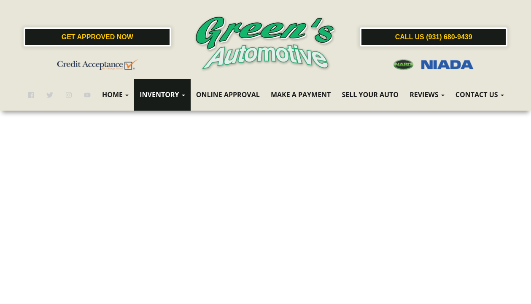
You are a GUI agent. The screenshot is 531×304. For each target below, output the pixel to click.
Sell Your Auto (370, 94)
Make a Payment (301, 94)
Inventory (162, 94)
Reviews (427, 94)
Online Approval (228, 94)
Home (115, 94)
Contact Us (480, 94)
